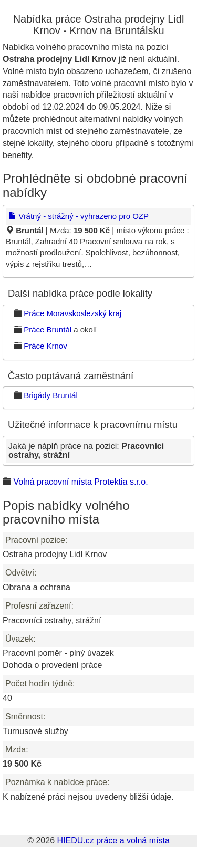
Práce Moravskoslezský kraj (72, 313)
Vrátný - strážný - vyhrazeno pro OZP (78, 216)
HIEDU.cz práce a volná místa (113, 840)
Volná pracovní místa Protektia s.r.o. (80, 481)
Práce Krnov (45, 345)
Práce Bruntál (47, 329)
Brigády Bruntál (51, 395)
